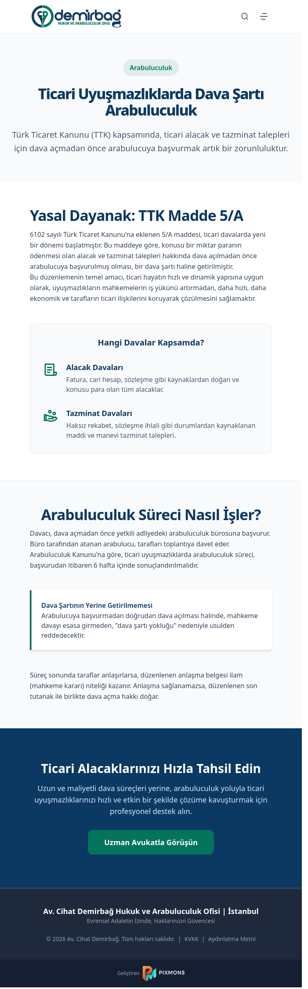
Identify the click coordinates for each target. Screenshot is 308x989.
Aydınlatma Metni (232, 939)
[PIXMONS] (163, 973)
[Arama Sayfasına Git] (245, 16)
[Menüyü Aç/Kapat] (264, 16)
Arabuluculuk (151, 67)
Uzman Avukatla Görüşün (151, 842)
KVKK (191, 939)
